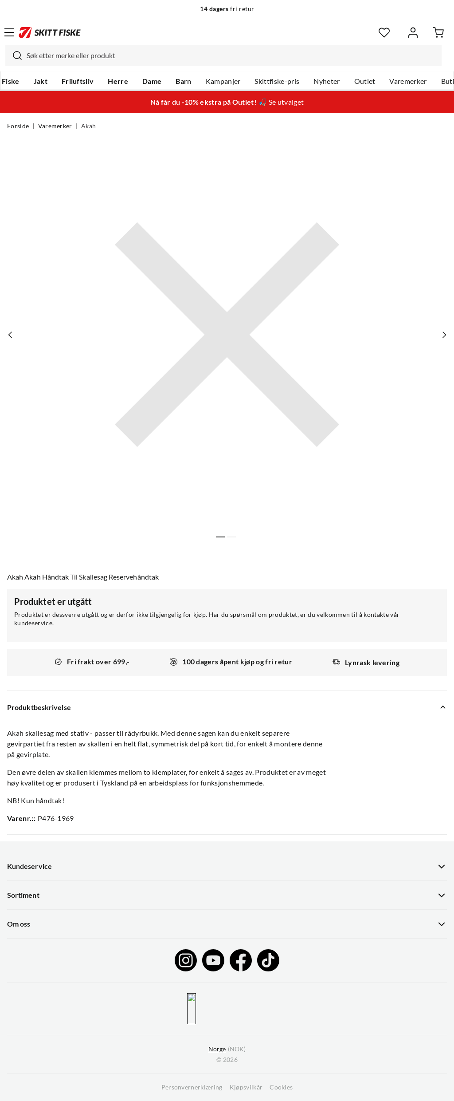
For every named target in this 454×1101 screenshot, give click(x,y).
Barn (183, 81)
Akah (88, 126)
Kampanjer (223, 81)
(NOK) (227, 1049)
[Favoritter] (384, 32)
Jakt (40, 81)
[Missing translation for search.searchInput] (13, 55)
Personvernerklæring (192, 1087)
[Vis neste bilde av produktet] (444, 334)
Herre (118, 81)
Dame (151, 81)
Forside (18, 126)
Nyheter (326, 81)
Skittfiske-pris (276, 81)
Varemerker (408, 81)
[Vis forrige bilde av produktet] (10, 334)
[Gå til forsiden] (50, 32)
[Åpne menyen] (9, 32)
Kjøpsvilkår (246, 1087)
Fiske (11, 81)
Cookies (281, 1087)
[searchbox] (232, 55)
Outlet (365, 81)
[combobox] (223, 55)
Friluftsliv (78, 81)
